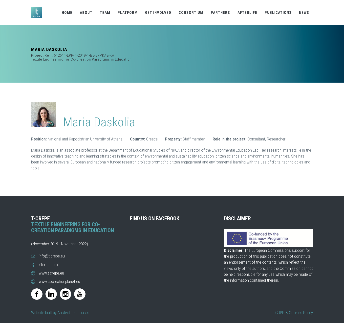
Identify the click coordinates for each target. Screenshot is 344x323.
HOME (67, 12)
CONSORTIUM (191, 12)
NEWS (304, 12)
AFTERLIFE (247, 12)
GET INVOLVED (158, 12)
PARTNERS (220, 12)
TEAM (105, 12)
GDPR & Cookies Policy (294, 312)
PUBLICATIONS (278, 12)
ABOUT (86, 12)
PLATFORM (128, 12)
